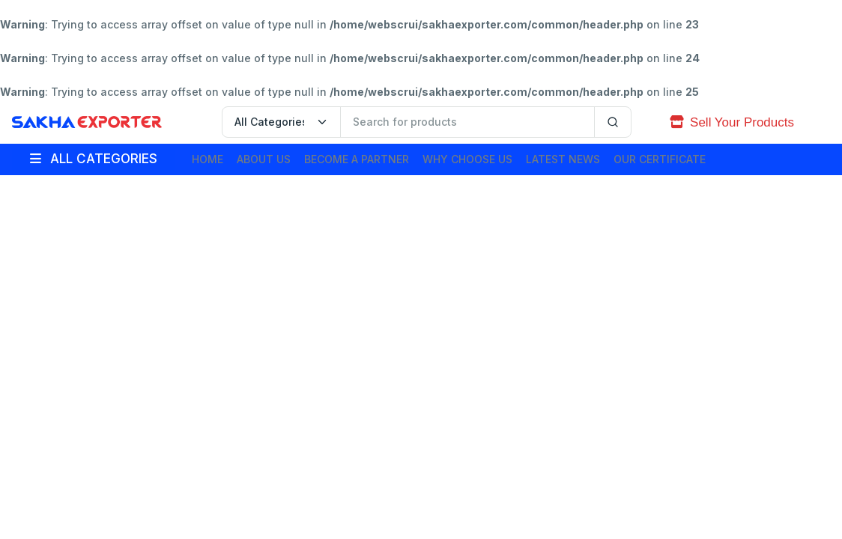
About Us (264, 159)
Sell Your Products (732, 122)
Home (207, 159)
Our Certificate (660, 159)
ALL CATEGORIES (93, 158)
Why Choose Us (467, 159)
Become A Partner (356, 159)
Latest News (563, 159)
